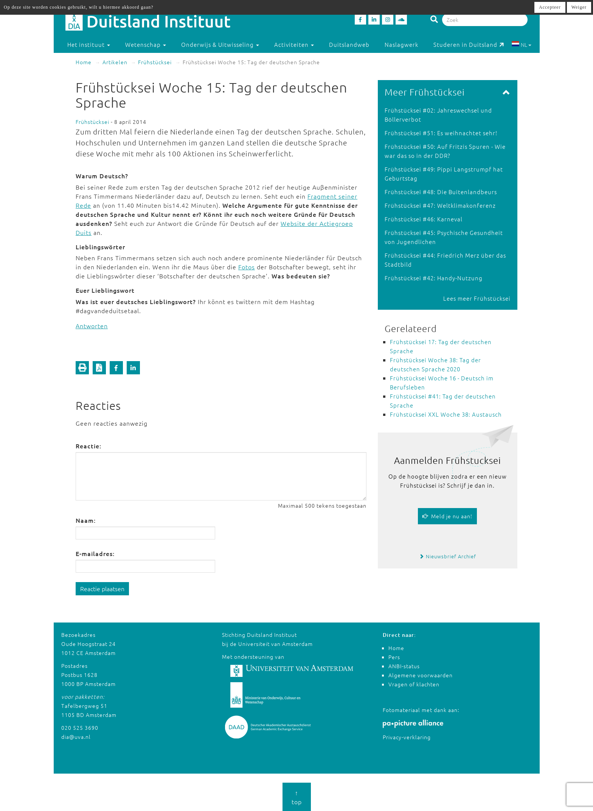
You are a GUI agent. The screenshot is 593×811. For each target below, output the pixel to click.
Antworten (92, 325)
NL (521, 44)
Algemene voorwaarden (420, 675)
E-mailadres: (95, 553)
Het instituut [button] (88, 44)
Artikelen (114, 62)
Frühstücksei (155, 62)
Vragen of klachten (413, 684)
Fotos (246, 267)
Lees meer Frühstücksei (477, 298)
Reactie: (88, 446)
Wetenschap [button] (145, 44)
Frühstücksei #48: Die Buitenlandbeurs (441, 192)
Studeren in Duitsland (468, 44)
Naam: (86, 520)
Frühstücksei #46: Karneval (424, 219)
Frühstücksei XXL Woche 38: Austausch (446, 414)
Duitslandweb (349, 44)
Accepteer (550, 7)
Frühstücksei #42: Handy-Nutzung (434, 278)
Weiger (579, 7)
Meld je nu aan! (447, 516)
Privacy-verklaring (407, 737)
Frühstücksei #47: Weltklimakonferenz (440, 205)
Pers (394, 657)
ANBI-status (404, 666)
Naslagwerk (401, 44)
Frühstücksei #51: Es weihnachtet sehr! (441, 133)
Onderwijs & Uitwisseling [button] (220, 44)
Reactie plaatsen (102, 588)
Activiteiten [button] (294, 44)
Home (84, 62)
